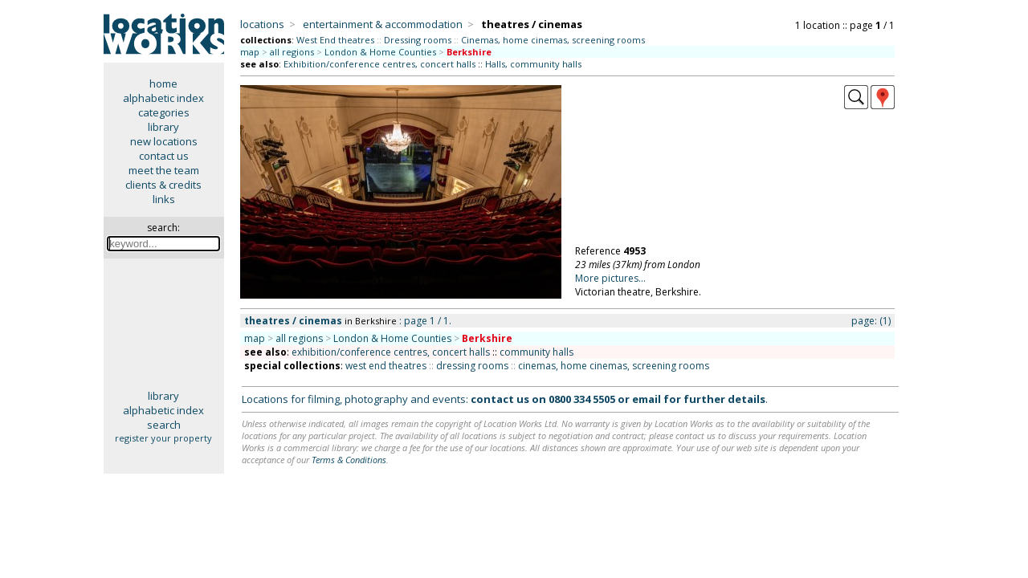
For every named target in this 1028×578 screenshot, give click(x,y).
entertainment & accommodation (383, 24)
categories (164, 112)
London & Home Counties (380, 52)
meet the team (163, 170)
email (646, 399)
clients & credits (163, 184)
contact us (164, 156)
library (163, 127)
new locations (164, 141)
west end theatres (385, 365)
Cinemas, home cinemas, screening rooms (553, 40)
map (249, 52)
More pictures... (610, 278)
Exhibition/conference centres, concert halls (379, 64)
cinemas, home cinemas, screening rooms (613, 365)
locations (262, 24)
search (164, 424)
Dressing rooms (417, 40)
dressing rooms (472, 365)
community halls (536, 352)
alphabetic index (163, 98)
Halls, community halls (533, 64)
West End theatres (335, 40)
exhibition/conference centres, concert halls (391, 352)
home (163, 83)
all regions (292, 52)
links (164, 199)
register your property (163, 438)
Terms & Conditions (349, 460)
